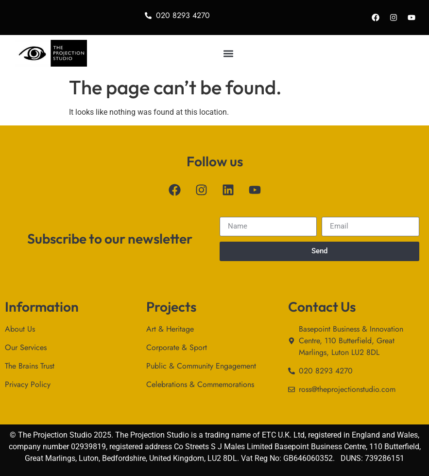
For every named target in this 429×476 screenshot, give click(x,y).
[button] (228, 53)
